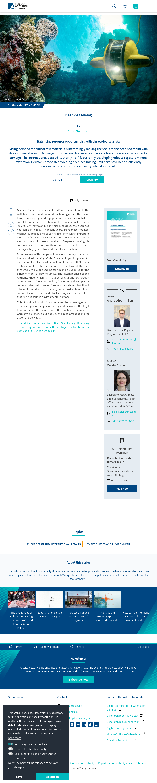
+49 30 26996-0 (68, 712)
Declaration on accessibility (78, 763)
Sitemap (141, 763)
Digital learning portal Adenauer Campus (126, 707)
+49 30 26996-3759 (120, 421)
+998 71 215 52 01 (120, 348)
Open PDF (92, 179)
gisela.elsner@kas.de (121, 413)
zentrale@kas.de (69, 705)
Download (122, 268)
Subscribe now (78, 679)
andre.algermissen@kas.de (121, 341)
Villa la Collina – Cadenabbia (126, 734)
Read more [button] (14, 738)
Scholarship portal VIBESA (125, 715)
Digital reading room (121, 728)
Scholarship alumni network (126, 722)
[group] (21, 610)
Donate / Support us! (121, 740)
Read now (122, 488)
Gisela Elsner (116, 365)
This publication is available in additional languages (78, 174)
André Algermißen (78, 131)
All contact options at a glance (75, 718)
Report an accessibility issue (115, 763)
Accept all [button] (52, 777)
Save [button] (19, 777)
